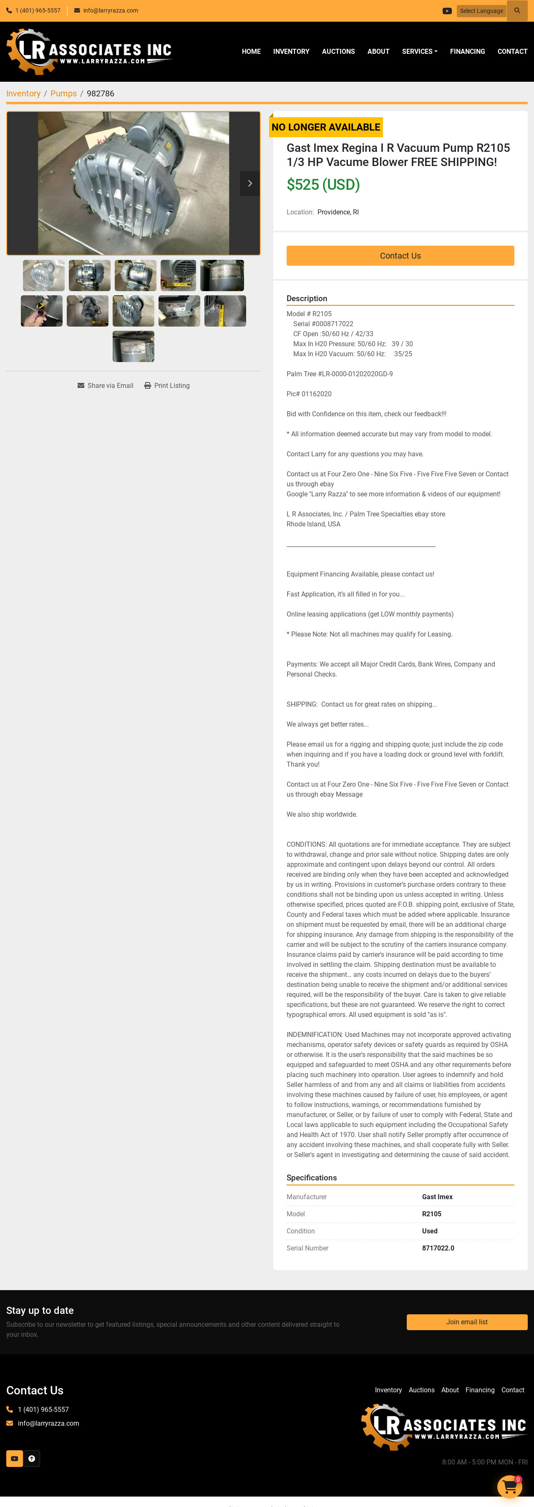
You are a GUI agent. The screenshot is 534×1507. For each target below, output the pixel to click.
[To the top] (31, 1458)
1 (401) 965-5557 (37, 10)
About (379, 51)
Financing (467, 51)
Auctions (338, 51)
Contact (513, 51)
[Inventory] (23, 93)
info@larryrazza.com (110, 10)
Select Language (481, 11)
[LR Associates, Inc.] (444, 1427)
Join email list (467, 1322)
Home (251, 51)
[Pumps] (63, 93)
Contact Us (400, 256)
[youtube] (446, 10)
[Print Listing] (167, 386)
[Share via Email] (105, 386)
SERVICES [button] (417, 51)
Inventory (291, 51)
